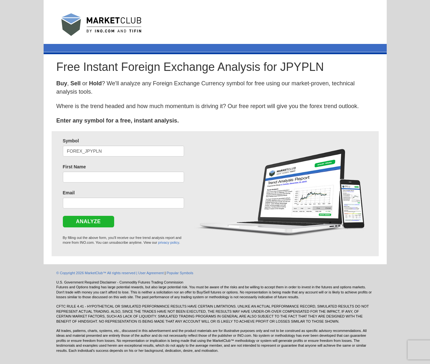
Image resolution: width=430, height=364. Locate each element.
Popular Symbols (179, 273)
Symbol (71, 140)
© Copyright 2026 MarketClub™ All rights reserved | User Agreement (110, 273)
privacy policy (168, 242)
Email (69, 192)
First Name (74, 166)
